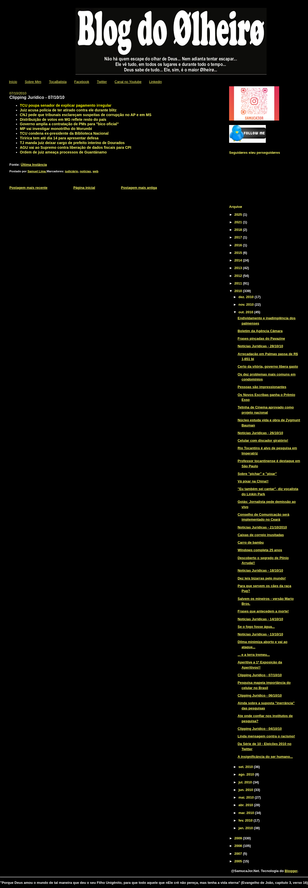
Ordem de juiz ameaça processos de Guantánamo (63, 152)
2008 (238, 846)
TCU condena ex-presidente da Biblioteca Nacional (64, 133)
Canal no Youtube (128, 82)
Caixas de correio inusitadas (260, 535)
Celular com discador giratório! (262, 440)
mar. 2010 (247, 813)
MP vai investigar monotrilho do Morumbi (56, 129)
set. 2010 (246, 767)
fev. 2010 (246, 820)
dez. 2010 (247, 297)
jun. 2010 (246, 790)
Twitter (102, 82)
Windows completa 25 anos (259, 550)
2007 (238, 854)
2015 (238, 253)
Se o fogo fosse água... (256, 627)
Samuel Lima (37, 171)
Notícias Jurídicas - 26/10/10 (260, 433)
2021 (238, 222)
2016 (238, 245)
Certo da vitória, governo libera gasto (267, 366)
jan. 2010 (246, 828)
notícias (85, 171)
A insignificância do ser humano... (265, 757)
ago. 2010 (247, 774)
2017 (238, 237)
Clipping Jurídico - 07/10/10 (259, 675)
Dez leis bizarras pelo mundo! (261, 578)
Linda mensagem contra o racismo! (266, 736)
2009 (238, 838)
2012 (238, 276)
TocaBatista (58, 82)
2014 (238, 260)
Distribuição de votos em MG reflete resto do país (63, 119)
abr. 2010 (246, 805)
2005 (238, 861)
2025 (238, 215)
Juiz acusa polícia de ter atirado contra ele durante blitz (68, 110)
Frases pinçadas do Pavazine (261, 338)
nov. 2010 (247, 304)
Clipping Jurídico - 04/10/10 (259, 729)
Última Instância (34, 165)
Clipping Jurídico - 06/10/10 (259, 695)
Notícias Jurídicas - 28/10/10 (260, 346)
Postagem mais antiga (139, 188)
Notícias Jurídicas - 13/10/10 (260, 634)
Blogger (291, 871)
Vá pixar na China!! (252, 481)
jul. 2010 (246, 782)
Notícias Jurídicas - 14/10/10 (260, 619)
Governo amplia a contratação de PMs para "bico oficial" (69, 124)
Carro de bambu (250, 542)
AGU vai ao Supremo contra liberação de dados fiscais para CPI (75, 147)
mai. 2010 (247, 797)
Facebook (81, 82)
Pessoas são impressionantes (261, 387)
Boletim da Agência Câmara (259, 331)
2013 (238, 268)
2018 (238, 230)
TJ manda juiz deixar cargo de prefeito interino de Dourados (72, 143)
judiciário (71, 171)
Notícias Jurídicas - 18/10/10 (260, 570)
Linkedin (155, 82)
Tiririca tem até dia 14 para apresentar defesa (59, 138)
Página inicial (84, 188)
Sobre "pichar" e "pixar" (257, 474)
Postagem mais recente (28, 188)
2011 (238, 283)
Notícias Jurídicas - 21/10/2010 (262, 527)
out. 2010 (246, 312)
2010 (238, 291)
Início (13, 82)
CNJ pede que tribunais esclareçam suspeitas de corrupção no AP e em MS (86, 115)
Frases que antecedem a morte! (263, 611)
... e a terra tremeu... (253, 655)
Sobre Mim (33, 82)
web (95, 171)
